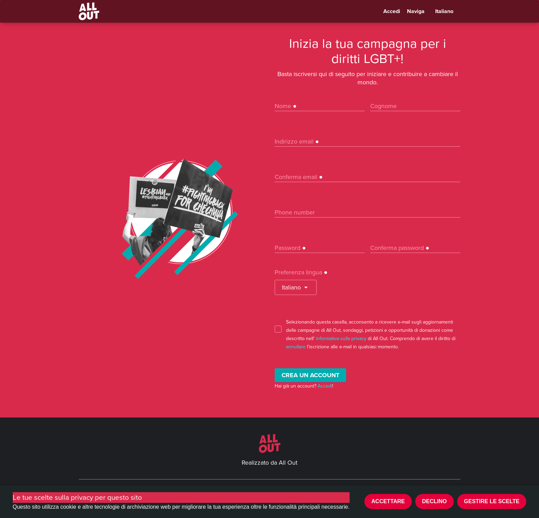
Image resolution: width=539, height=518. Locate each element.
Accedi (391, 11)
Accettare (388, 501)
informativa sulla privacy (341, 338)
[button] (296, 287)
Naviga (416, 11)
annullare (296, 347)
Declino (434, 501)
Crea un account (310, 375)
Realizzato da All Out (269, 462)
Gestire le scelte (492, 501)
